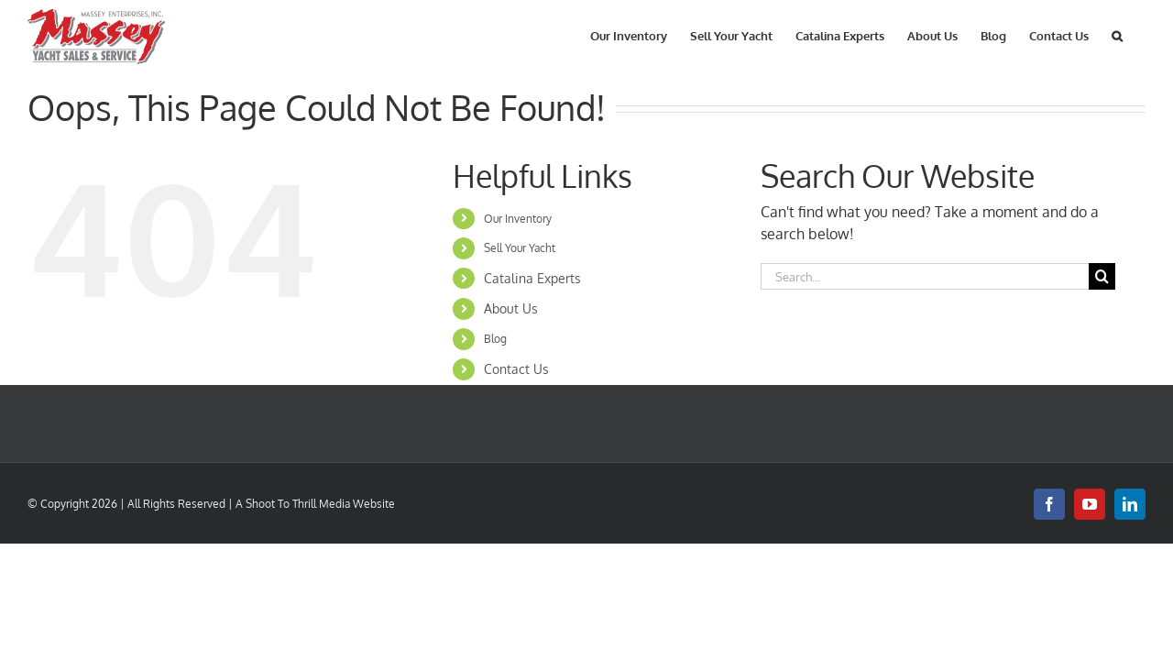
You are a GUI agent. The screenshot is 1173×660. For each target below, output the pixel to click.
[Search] (1102, 276)
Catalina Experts (532, 278)
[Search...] (925, 276)
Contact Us (516, 369)
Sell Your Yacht (519, 248)
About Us (511, 308)
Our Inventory (518, 219)
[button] (1140, 34)
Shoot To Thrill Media (298, 504)
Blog (495, 339)
